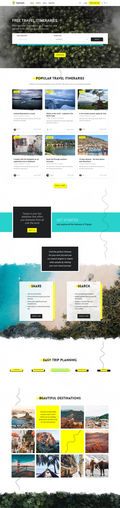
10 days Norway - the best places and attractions (92, 160)
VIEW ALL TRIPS (60, 185)
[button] (81, 3)
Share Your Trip (94, 3)
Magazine (52, 3)
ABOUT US (32, 230)
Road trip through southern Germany (56, 160)
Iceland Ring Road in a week (24, 114)
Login (85, 3)
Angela (51, 175)
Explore (38, 3)
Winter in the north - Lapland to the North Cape (59, 115)
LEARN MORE (60, 55)
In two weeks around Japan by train (92, 114)
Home (32, 3)
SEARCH (97, 39)
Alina (83, 129)
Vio (83, 175)
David (18, 129)
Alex (51, 129)
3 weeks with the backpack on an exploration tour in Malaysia (26, 160)
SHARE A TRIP (36, 316)
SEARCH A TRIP (84, 316)
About (44, 3)
